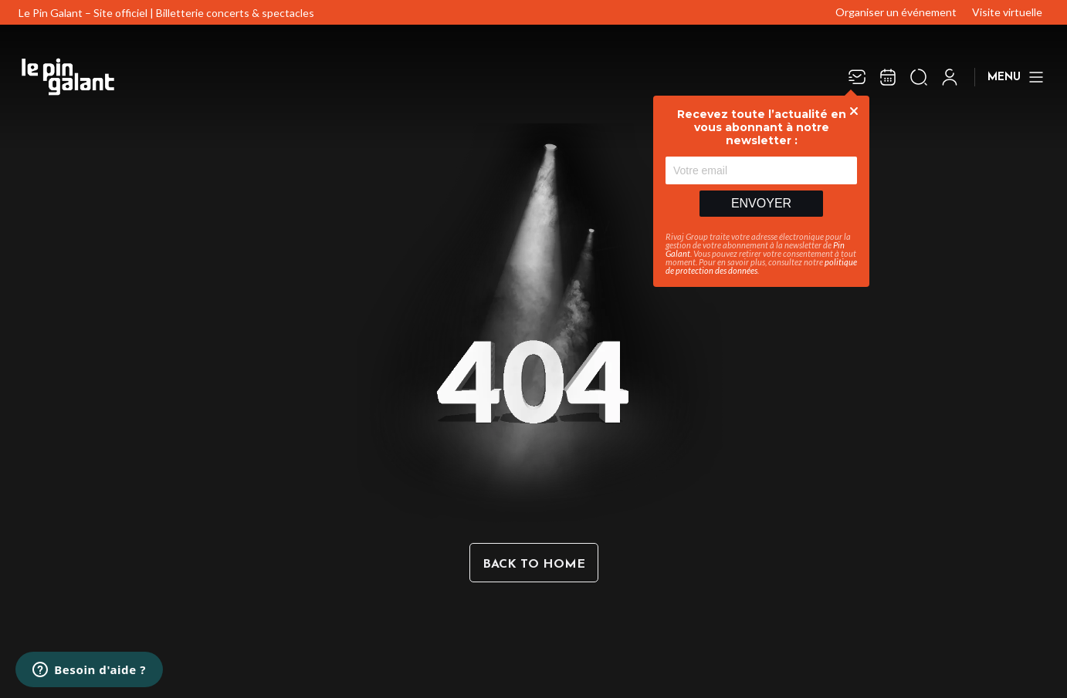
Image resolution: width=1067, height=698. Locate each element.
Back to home (534, 564)
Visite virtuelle (1007, 12)
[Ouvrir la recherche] (918, 77)
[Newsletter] (857, 77)
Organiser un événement (896, 12)
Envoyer (761, 203)
